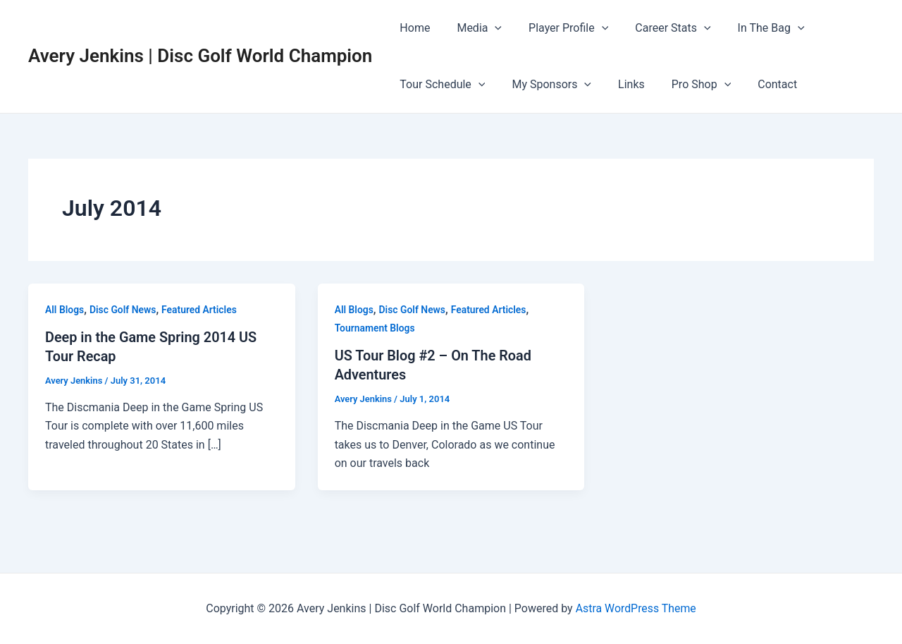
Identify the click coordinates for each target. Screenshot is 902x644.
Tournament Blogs (375, 328)
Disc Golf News (122, 309)
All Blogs (65, 309)
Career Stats (658, 28)
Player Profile (558, 28)
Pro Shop (686, 84)
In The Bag (752, 28)
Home (412, 28)
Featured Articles (200, 309)
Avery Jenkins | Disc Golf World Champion (200, 55)
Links (620, 84)
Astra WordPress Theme (635, 608)
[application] (488, 28)
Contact (758, 84)
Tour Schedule (440, 84)
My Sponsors (545, 84)
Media (472, 28)
